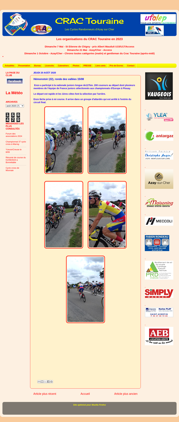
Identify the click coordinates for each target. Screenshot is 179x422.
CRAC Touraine (89, 21)
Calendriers (63, 66)
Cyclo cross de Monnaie (12, 169)
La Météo (14, 93)
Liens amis (100, 66)
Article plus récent (44, 393)
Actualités (9, 66)
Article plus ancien (126, 393)
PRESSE (87, 66)
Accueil (85, 393)
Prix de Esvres (116, 66)
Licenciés (49, 66)
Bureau (37, 66)
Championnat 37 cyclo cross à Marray (16, 143)
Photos (76, 66)
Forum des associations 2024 (14, 135)
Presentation (24, 66)
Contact (130, 66)
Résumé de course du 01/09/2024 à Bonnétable (16, 160)
